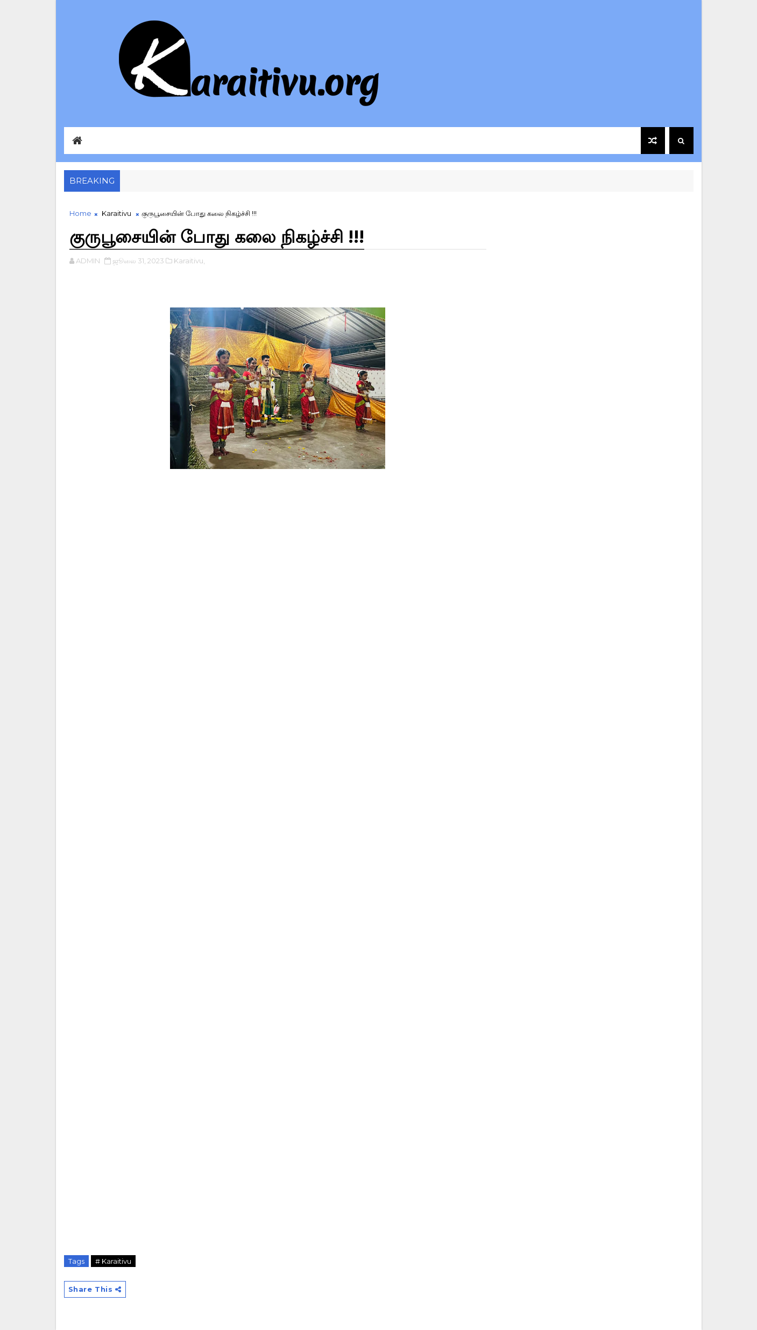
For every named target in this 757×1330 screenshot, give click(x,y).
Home (80, 213)
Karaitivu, (189, 260)
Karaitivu (116, 213)
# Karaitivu (113, 1261)
